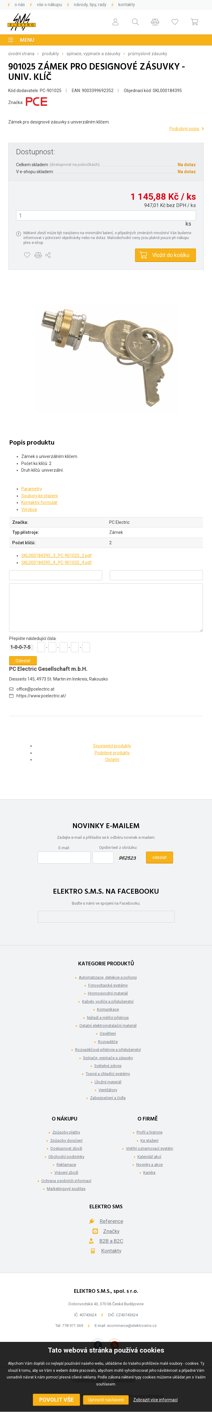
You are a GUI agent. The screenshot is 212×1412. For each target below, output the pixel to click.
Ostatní (112, 759)
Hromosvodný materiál (108, 993)
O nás (20, 4)
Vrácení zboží (66, 1172)
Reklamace (66, 1164)
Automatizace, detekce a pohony (108, 977)
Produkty (50, 53)
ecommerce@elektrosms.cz (132, 1325)
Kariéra (149, 1172)
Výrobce (29, 509)
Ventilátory (108, 1090)
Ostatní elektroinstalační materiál (108, 1025)
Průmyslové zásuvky (147, 53)
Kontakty (126, 4)
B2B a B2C (111, 1241)
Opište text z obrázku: (118, 847)
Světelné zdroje (107, 1065)
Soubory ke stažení (39, 495)
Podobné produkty (112, 752)
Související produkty (112, 745)
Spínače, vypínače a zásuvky (93, 53)
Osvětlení (108, 1033)
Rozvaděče (108, 1041)
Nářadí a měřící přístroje (108, 1017)
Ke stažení (149, 1140)
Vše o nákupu (49, 4)
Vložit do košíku (170, 255)
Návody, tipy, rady (90, 4)
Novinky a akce (149, 1164)
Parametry (31, 488)
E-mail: (64, 847)
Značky (111, 1231)
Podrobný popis (184, 128)
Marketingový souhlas (66, 1188)
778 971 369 (72, 1325)
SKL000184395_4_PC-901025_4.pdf (56, 562)
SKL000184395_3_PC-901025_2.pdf (56, 555)
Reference (111, 1221)
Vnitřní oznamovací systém (149, 1148)
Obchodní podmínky (66, 1156)
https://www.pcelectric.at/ (41, 695)
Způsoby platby (66, 1132)
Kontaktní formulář (39, 502)
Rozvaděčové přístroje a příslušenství (108, 1049)
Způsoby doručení (66, 1140)
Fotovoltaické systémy (108, 985)
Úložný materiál (108, 1082)
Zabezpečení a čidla (108, 1098)
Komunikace (108, 1009)
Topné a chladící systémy (108, 1073)
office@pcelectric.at (35, 689)
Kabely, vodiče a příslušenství (108, 1001)
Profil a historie (149, 1132)
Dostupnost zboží (66, 1148)
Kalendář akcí (149, 1156)
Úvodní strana (21, 53)
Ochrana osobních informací (66, 1180)
